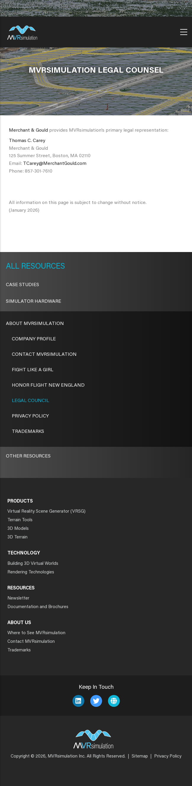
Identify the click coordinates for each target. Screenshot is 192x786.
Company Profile (34, 339)
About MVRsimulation (35, 323)
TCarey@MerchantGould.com (54, 163)
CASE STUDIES (22, 285)
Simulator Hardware (33, 301)
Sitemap (140, 756)
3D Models (18, 529)
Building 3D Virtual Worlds (32, 564)
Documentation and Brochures (37, 607)
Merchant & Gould (28, 130)
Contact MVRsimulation (44, 354)
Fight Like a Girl (32, 370)
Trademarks (28, 431)
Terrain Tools (20, 520)
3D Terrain (17, 537)
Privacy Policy (30, 416)
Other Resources (28, 456)
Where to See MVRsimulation (36, 633)
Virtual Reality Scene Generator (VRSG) (46, 511)
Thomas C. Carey (27, 140)
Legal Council (30, 400)
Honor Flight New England (48, 385)
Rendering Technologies (30, 572)
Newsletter (18, 598)
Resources (42, 267)
